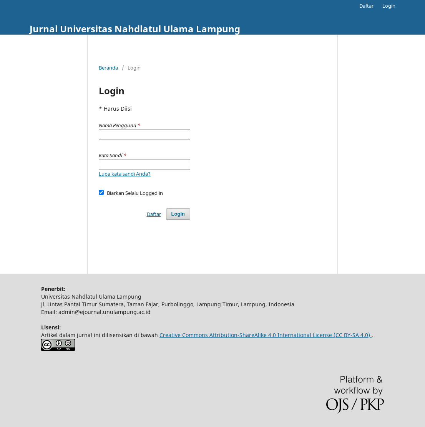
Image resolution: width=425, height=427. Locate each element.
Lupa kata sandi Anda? (125, 173)
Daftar (366, 5)
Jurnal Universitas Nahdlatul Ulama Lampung (135, 28)
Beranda (108, 67)
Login (388, 5)
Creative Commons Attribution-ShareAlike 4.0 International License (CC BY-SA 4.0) (265, 335)
